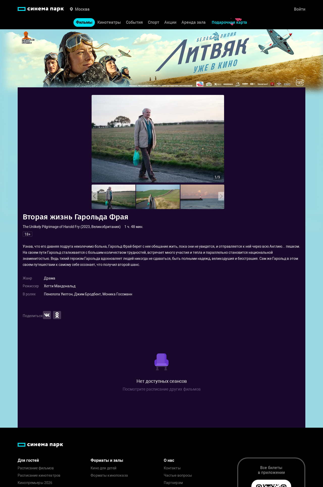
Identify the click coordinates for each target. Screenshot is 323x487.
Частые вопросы (178, 475)
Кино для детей (103, 468)
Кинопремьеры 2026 (35, 483)
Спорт (153, 22)
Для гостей (28, 460)
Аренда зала (193, 22)
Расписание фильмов (36, 468)
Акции (170, 22)
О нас (169, 460)
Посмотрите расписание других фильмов (162, 389)
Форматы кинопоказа (109, 475)
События (134, 22)
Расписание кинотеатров (39, 475)
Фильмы (84, 22)
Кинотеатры (109, 22)
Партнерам (173, 483)
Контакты (172, 468)
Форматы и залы (107, 460)
